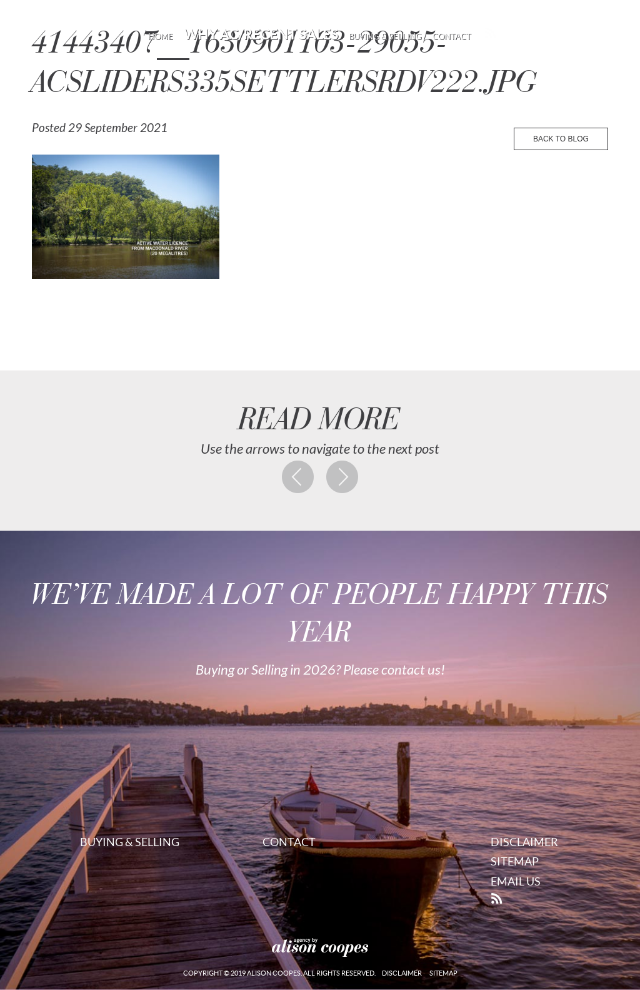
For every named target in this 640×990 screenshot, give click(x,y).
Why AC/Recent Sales (261, 34)
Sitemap (515, 861)
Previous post (298, 477)
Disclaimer (524, 842)
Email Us (516, 881)
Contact (451, 36)
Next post (342, 477)
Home (160, 36)
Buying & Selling (385, 36)
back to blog (561, 139)
